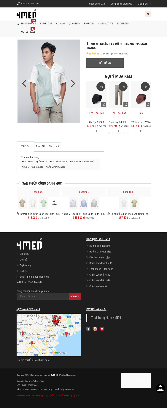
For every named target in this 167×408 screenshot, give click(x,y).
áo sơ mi (29, 161)
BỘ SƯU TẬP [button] (45, 23)
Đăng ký (75, 296)
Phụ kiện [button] (89, 23)
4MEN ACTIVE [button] (105, 23)
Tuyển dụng (25, 265)
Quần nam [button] (74, 23)
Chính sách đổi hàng (99, 274)
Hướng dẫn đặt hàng (100, 245)
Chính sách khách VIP (100, 263)
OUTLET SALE (28, 30)
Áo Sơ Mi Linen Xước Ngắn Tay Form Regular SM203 (38, 214)
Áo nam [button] (60, 23)
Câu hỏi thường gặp (99, 257)
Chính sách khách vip (121, 3)
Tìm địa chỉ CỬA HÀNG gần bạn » (33, 360)
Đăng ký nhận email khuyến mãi (49, 295)
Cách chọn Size (97, 3)
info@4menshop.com (38, 276)
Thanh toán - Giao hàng (101, 268)
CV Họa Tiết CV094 (141, 122)
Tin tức (23, 271)
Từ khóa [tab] (25, 146)
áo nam (43, 161)
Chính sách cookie (98, 286)
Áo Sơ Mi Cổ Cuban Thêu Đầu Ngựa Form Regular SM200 (129, 214)
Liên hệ (23, 259)
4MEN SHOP (56, 375)
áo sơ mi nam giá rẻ (83, 161)
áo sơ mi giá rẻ (56, 167)
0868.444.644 (34, 3)
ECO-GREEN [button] (123, 23)
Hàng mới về (28, 22)
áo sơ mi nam (59, 161)
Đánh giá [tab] (40, 146)
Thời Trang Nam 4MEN (106, 318)
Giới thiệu (143, 3)
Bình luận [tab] (54, 146)
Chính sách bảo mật (99, 280)
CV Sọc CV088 (96, 122)
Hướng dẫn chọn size (100, 251)
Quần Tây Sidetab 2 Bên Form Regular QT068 (119, 122)
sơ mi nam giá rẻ (33, 167)
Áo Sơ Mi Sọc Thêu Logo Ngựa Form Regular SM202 (84, 214)
